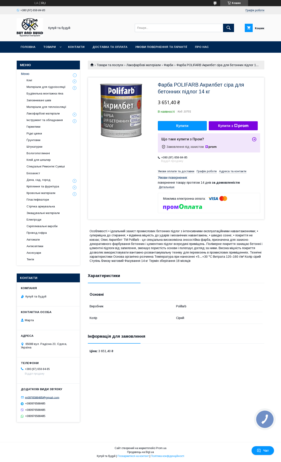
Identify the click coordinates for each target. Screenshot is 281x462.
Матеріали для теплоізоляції (46, 107)
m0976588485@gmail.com (42, 397)
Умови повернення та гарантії (161, 47)
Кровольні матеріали (41, 193)
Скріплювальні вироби (42, 226)
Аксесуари (34, 252)
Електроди (34, 219)
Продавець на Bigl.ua (140, 452)
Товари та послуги (110, 65)
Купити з (233, 126)
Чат (263, 451)
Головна (28, 47)
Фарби (168, 65)
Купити (182, 126)
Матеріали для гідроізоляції (46, 87)
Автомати (33, 239)
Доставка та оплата (109, 47)
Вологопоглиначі (38, 153)
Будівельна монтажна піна (45, 93)
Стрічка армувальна (41, 206)
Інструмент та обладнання (45, 120)
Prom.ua (161, 448)
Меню (25, 74)
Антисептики (35, 246)
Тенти (30, 259)
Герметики (33, 126)
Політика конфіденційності (167, 456)
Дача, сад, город (38, 179)
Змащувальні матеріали (43, 213)
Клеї (29, 80)
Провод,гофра (37, 232)
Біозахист (33, 173)
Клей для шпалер (39, 159)
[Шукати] (228, 28)
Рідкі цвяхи (34, 133)
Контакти (76, 47)
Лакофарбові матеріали (143, 65)
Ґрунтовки (33, 140)
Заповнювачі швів (39, 100)
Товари (49, 47)
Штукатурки (34, 146)
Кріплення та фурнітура (43, 186)
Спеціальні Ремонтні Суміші (46, 166)
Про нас (202, 47)
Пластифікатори (38, 199)
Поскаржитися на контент (133, 456)
